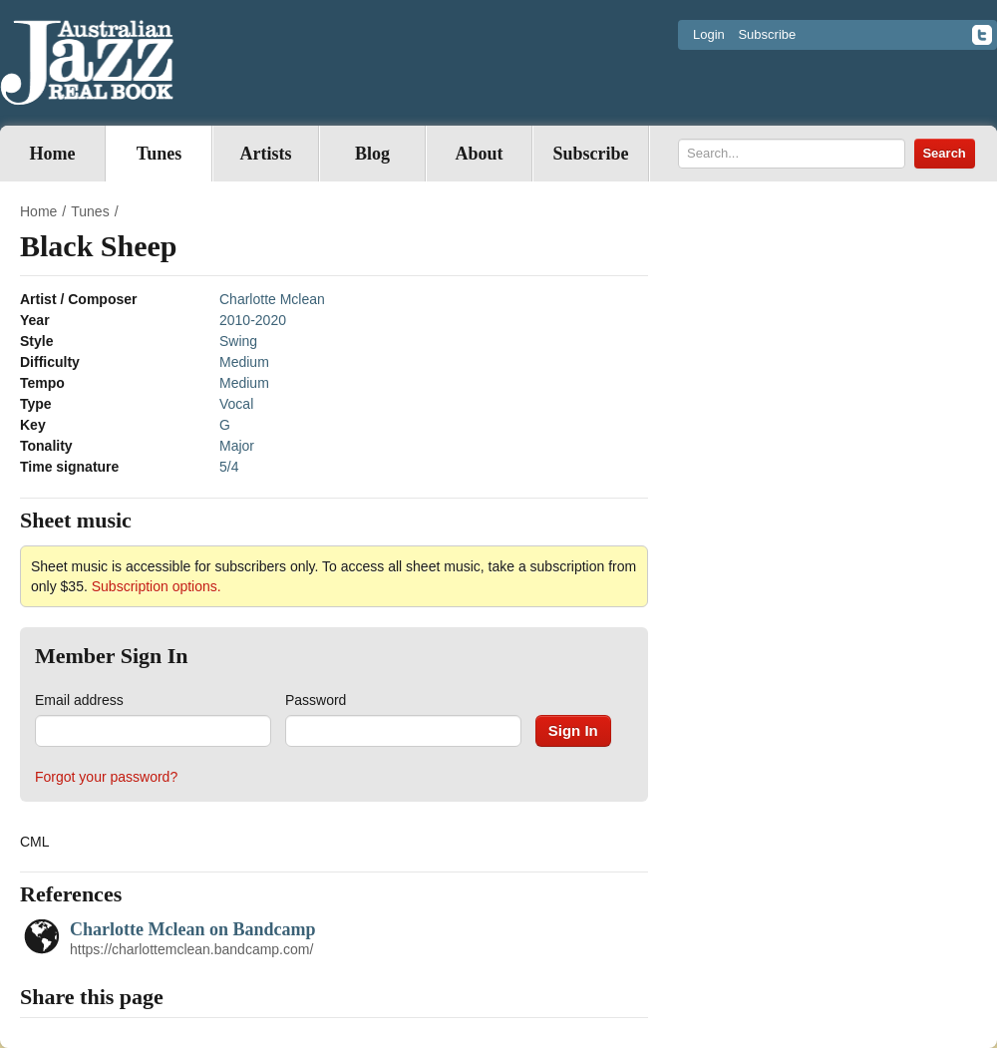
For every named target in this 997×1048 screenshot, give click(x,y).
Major (236, 446)
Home (53, 154)
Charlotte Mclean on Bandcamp (193, 929)
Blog (372, 154)
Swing (238, 341)
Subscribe (767, 34)
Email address (79, 700)
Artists (266, 154)
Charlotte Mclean (272, 299)
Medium (244, 362)
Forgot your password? (106, 777)
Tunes (159, 154)
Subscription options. (156, 586)
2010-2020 (252, 320)
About (478, 154)
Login (709, 34)
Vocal (236, 404)
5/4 (228, 467)
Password (315, 700)
